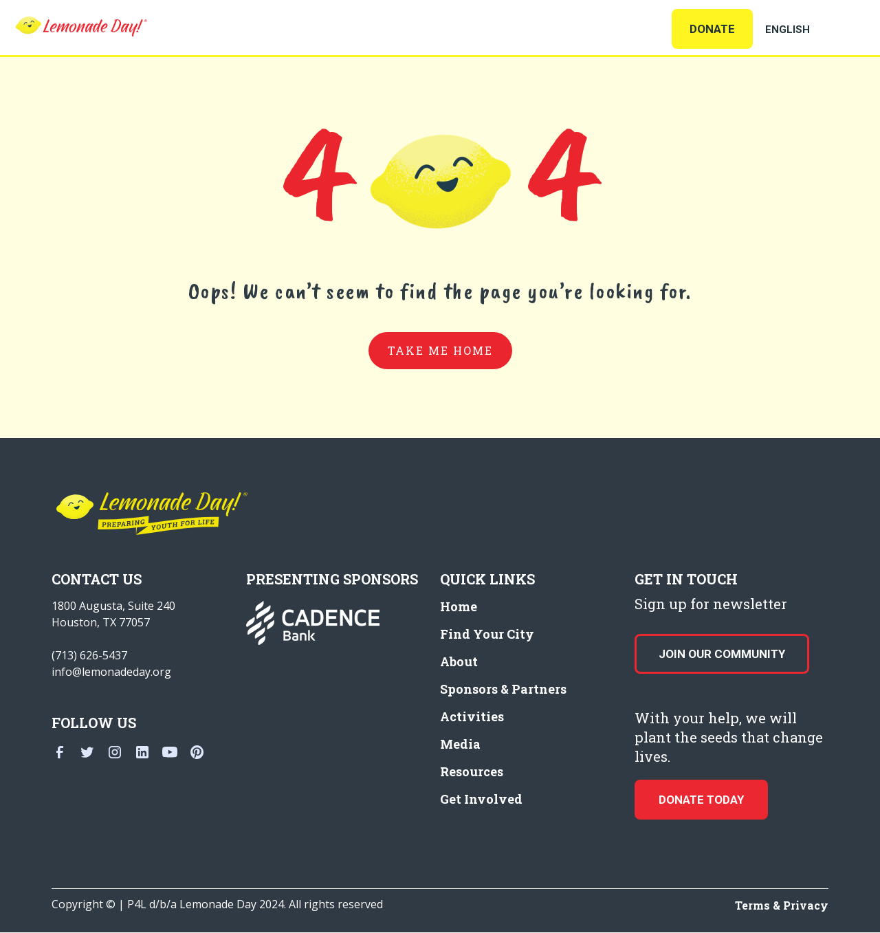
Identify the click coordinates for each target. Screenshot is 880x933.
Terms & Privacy (781, 905)
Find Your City (487, 634)
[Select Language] (804, 29)
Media (460, 744)
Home (458, 606)
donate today (701, 799)
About (459, 661)
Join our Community (722, 654)
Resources (471, 771)
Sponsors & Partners (503, 689)
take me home (440, 350)
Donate (712, 29)
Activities (472, 716)
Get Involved (481, 799)
